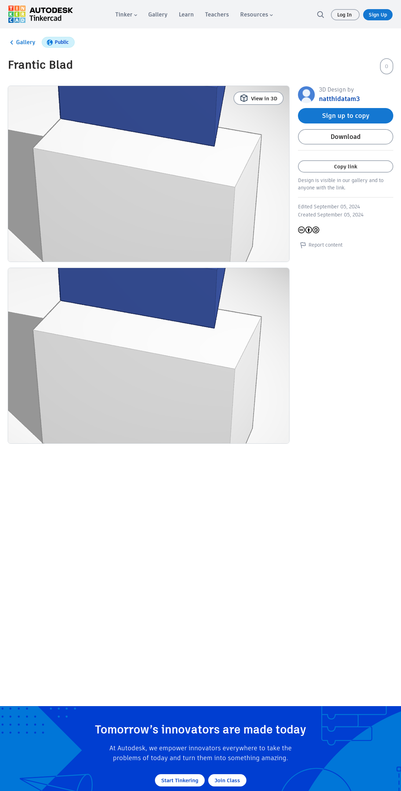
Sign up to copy (345, 115)
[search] (320, 14)
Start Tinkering (179, 780)
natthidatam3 (339, 98)
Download (346, 136)
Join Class (227, 780)
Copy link (345, 166)
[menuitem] (126, 14)
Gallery (21, 42)
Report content (320, 245)
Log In (345, 14)
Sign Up (378, 14)
